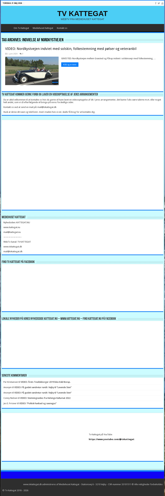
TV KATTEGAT (82, 13)
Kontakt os (62, 28)
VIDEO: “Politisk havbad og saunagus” (38, 403)
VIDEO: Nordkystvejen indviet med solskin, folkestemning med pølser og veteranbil (71, 49)
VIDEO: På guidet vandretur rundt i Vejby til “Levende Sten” (43, 387)
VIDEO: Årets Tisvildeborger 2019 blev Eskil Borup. (46, 382)
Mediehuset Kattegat (43, 28)
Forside (7, 27)
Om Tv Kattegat (21, 28)
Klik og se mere (69, 64)
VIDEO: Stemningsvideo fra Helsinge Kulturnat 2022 (45, 398)
